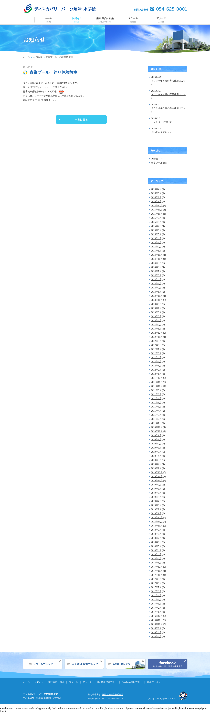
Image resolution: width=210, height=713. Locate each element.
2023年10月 (157, 300)
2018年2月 (156, 558)
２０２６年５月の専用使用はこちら (168, 82)
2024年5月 (156, 279)
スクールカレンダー (42, 663)
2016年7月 (156, 636)
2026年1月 (156, 201)
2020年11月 (156, 427)
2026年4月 (156, 189)
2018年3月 (156, 554)
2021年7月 (156, 398)
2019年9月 (156, 484)
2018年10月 (157, 526)
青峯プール (157, 163)
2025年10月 (157, 214)
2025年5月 (156, 234)
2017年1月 (156, 612)
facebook (167, 663)
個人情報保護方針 (105, 682)
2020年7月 (156, 443)
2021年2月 (156, 419)
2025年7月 (156, 226)
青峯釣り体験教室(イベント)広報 (40, 91)
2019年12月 (157, 472)
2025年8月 (156, 222)
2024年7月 (156, 271)
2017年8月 (156, 583)
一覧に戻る (81, 119)
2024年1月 (156, 292)
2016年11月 (156, 620)
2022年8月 (156, 345)
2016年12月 (157, 616)
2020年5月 (156, 452)
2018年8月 (156, 534)
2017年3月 (156, 604)
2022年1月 (156, 374)
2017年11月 (156, 571)
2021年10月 (157, 386)
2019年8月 (156, 489)
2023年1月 (156, 329)
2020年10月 (157, 431)
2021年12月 (157, 378)
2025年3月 (156, 242)
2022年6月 (156, 353)
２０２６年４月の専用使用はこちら (168, 96)
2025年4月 (156, 238)
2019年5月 (156, 497)
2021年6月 (156, 402)
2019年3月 (156, 505)
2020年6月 (156, 448)
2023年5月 (156, 316)
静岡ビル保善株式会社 (112, 694)
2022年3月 (156, 365)
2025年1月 (156, 251)
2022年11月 (156, 337)
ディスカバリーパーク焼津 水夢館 (59, 8)
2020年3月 (156, 460)
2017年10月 (157, 575)
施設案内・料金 (105, 19)
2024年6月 (156, 275)
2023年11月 (156, 296)
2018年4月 (156, 550)
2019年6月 (156, 493)
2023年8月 (156, 304)
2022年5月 (156, 357)
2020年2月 (156, 464)
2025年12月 (157, 205)
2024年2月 (156, 287)
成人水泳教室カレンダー (84, 663)
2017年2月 (156, 608)
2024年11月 (156, 255)
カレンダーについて (161, 122)
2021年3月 (156, 415)
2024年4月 (156, 283)
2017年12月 (157, 567)
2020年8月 (156, 439)
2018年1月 (156, 562)
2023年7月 (156, 308)
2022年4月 (156, 361)
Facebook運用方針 (131, 682)
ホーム (48, 19)
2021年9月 (156, 390)
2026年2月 (156, 197)
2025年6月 (156, 230)
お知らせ (77, 19)
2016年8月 (156, 632)
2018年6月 (156, 542)
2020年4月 (156, 456)
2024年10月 (157, 259)
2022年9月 (156, 341)
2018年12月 (157, 517)
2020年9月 (156, 435)
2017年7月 (156, 587)
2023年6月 (156, 312)
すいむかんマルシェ (161, 132)
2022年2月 (156, 370)
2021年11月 (156, 382)
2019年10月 (157, 480)
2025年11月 (156, 209)
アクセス (161, 19)
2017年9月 (156, 579)
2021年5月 (156, 407)
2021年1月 (156, 423)
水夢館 (154, 158)
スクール (133, 19)
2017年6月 (156, 591)
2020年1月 (156, 468)
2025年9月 (156, 218)
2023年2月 (156, 324)
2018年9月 (156, 530)
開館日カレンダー (126, 663)
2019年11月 (156, 476)
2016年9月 (156, 628)
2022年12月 (157, 333)
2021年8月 (156, 394)
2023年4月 (156, 320)
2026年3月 (156, 193)
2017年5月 (156, 595)
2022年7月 (156, 349)
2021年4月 (156, 411)
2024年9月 (156, 263)
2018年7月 (156, 538)
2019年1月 (156, 513)
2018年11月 (156, 521)
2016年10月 (157, 624)
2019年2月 (156, 509)
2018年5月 (156, 546)
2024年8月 (156, 267)
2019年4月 (156, 501)
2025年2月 (156, 246)
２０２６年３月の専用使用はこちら (168, 110)
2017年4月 (156, 599)
